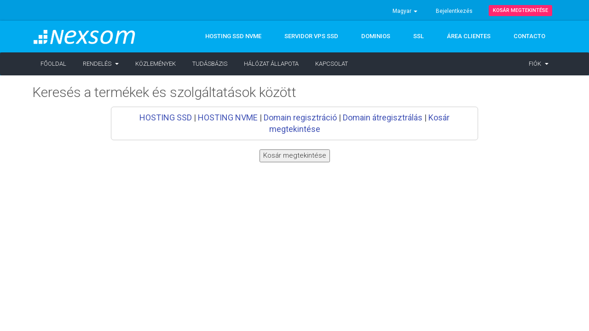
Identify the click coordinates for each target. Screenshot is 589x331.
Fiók (539, 63)
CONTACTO (529, 36)
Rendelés (101, 63)
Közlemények (155, 63)
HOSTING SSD (165, 117)
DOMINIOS (375, 36)
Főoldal (53, 63)
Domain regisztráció (300, 117)
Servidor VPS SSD (311, 36)
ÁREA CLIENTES (469, 36)
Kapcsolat (331, 63)
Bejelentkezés (454, 11)
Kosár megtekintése (520, 10)
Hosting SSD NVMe (233, 36)
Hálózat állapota (271, 63)
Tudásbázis (209, 63)
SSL (418, 36)
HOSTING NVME (228, 117)
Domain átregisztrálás (382, 117)
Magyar (405, 11)
